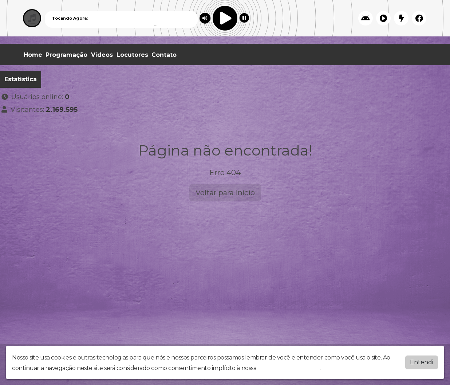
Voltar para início (225, 192)
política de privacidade (289, 368)
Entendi (421, 362)
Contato (164, 54)
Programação (66, 54)
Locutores (132, 54)
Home (33, 54)
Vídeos (102, 54)
